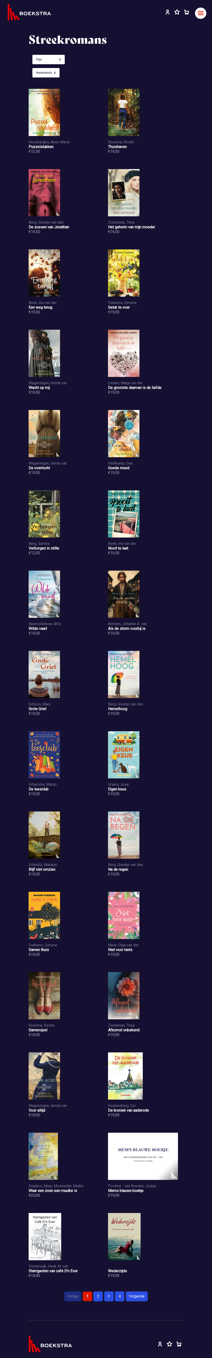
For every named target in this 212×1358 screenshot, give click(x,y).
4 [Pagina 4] (120, 1296)
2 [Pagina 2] (98, 1296)
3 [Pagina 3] (109, 1296)
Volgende (137, 1296)
